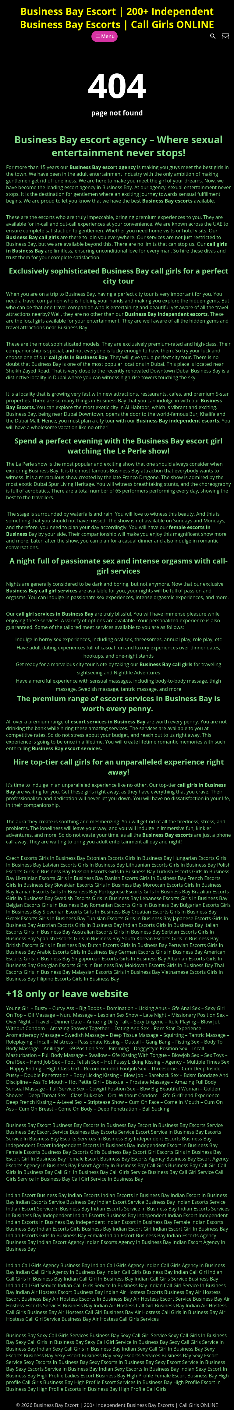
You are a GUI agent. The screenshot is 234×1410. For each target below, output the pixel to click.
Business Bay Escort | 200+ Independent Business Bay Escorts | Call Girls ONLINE (117, 18)
